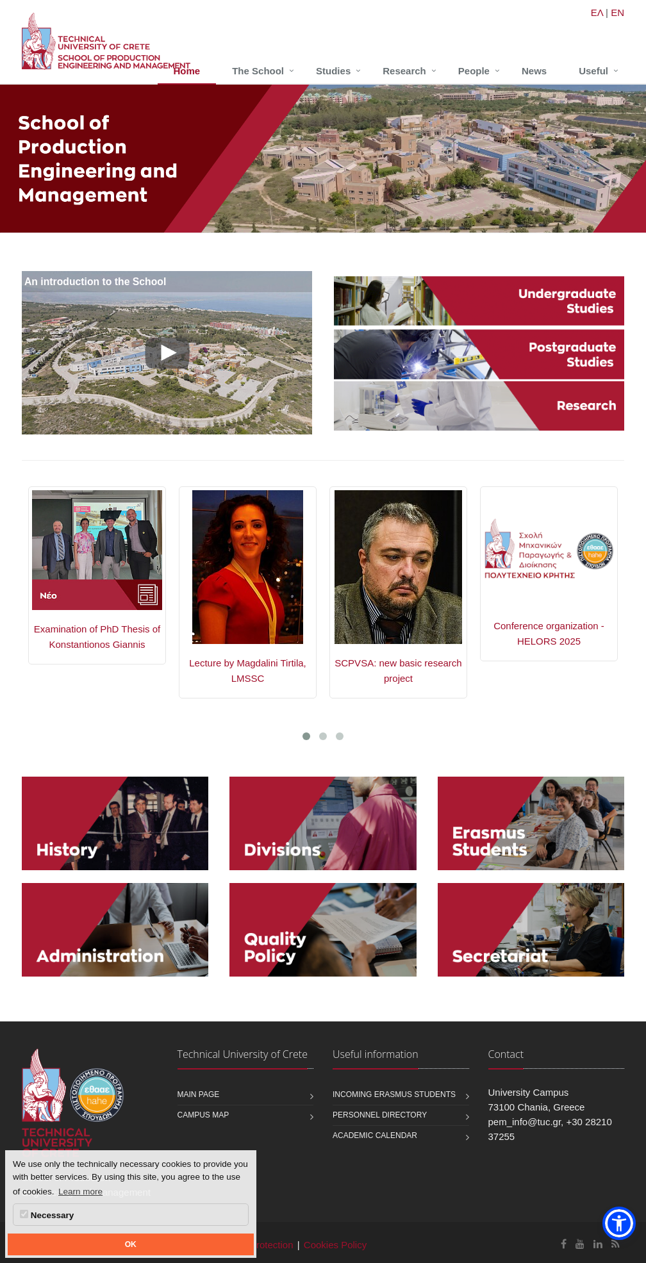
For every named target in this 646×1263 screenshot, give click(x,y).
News (534, 70)
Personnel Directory (380, 1114)
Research (404, 70)
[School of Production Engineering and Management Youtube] (580, 1244)
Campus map (203, 1114)
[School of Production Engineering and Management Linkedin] (597, 1244)
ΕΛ (597, 12)
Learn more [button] (80, 1191)
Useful (593, 70)
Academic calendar (375, 1135)
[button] (619, 1223)
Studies (333, 70)
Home (187, 70)
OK (131, 1244)
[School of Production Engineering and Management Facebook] (564, 1244)
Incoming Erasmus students (394, 1094)
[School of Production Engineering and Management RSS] (615, 1244)
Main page (199, 1094)
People (474, 70)
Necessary (47, 1215)
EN (617, 12)
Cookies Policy (335, 1244)
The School (258, 70)
